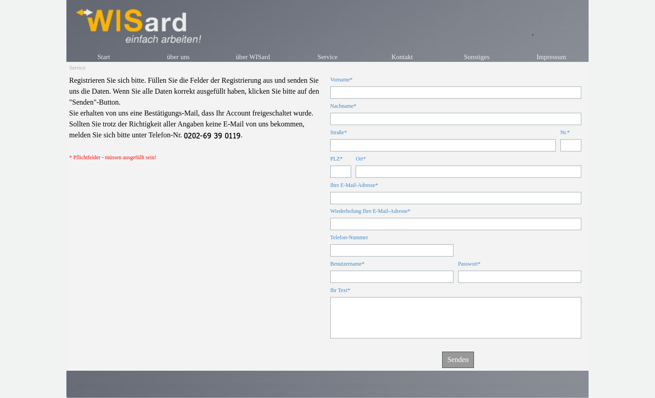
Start (103, 56)
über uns (178, 56)
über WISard (253, 56)
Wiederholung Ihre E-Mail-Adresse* (370, 211)
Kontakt (402, 56)
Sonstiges (476, 56)
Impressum (551, 56)
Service (327, 56)
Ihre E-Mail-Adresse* (354, 185)
